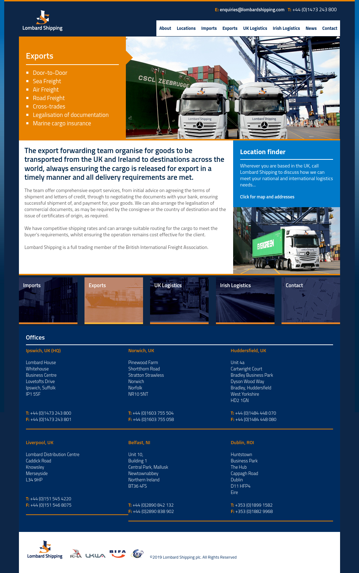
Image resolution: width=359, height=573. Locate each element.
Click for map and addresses (267, 196)
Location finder (263, 151)
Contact (329, 28)
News (311, 28)
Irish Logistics (286, 28)
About (165, 28)
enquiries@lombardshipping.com (252, 9)
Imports (209, 28)
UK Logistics (255, 28)
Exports (229, 28)
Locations (186, 28)
